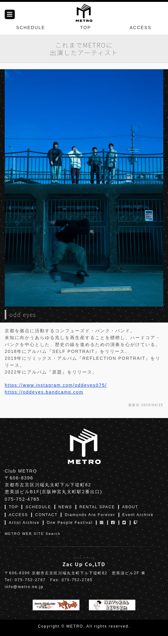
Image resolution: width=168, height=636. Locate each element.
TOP (85, 27)
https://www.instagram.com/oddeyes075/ (56, 385)
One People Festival (70, 522)
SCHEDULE (30, 27)
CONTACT (46, 515)
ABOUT (130, 507)
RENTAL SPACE (97, 507)
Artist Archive (24, 522)
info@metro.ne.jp (24, 587)
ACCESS (141, 27)
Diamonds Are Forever (90, 515)
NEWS (65, 507)
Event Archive (138, 515)
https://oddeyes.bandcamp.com (44, 392)
